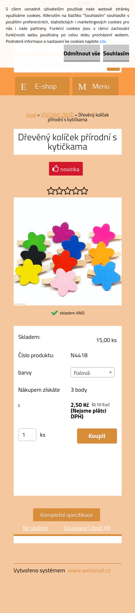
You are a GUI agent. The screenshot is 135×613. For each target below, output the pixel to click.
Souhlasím (116, 53)
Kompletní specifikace (66, 514)
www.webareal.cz (89, 570)
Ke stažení (35, 527)
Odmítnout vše (82, 53)
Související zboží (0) (87, 527)
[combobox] (92, 372)
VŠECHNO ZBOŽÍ (57, 114)
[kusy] (27, 434)
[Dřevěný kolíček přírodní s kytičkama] (68, 200)
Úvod (31, 114)
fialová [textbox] (82, 372)
